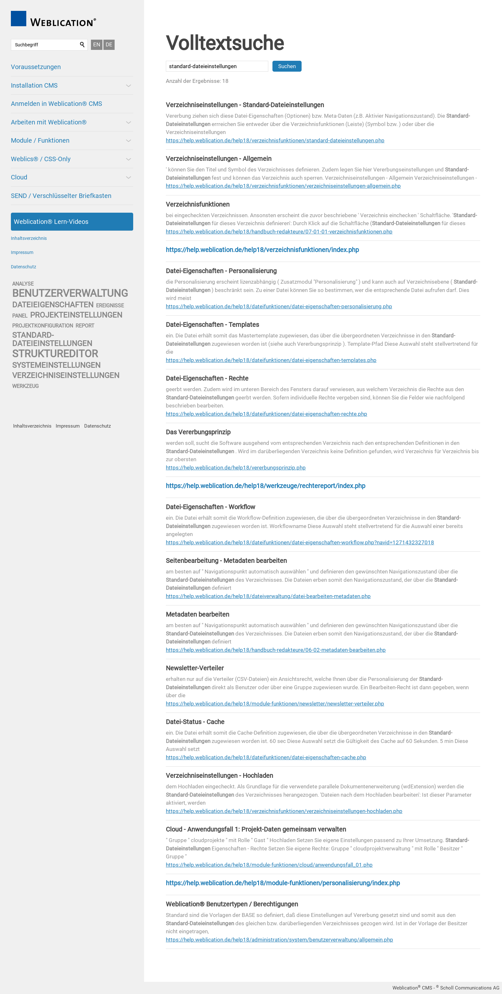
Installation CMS (34, 85)
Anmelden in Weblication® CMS (56, 103)
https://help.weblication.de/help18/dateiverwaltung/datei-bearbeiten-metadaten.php (268, 596)
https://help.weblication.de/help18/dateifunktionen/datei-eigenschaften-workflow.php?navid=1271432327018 (300, 542)
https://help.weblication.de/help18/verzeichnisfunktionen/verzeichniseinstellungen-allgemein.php (283, 186)
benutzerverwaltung (70, 293)
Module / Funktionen (40, 140)
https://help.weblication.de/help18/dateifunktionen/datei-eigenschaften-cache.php (266, 757)
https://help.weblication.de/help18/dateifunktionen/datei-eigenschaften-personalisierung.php (279, 306)
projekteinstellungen (76, 315)
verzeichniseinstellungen (65, 375)
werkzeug (25, 386)
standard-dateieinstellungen (52, 339)
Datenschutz (23, 266)
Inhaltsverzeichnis (29, 238)
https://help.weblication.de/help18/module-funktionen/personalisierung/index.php (283, 883)
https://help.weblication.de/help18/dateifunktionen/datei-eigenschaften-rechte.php (266, 414)
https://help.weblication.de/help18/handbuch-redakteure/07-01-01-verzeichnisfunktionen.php (279, 231)
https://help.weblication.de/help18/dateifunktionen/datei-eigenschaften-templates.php (271, 360)
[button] (128, 85)
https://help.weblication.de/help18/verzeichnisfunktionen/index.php (262, 250)
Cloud (19, 177)
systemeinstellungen (56, 365)
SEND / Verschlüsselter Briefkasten (61, 196)
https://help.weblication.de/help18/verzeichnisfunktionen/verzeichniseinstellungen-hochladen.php (284, 811)
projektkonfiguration (42, 326)
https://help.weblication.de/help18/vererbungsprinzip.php (236, 467)
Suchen (82, 45)
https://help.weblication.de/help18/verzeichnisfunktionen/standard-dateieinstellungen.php (275, 140)
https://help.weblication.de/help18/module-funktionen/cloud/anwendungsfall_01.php (269, 865)
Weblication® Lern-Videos (51, 221)
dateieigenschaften (52, 304)
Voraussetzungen (36, 67)
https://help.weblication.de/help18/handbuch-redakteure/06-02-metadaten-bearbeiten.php (276, 650)
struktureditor (55, 353)
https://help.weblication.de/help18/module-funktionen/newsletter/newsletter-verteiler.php (275, 703)
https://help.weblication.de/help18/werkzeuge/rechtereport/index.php (265, 486)
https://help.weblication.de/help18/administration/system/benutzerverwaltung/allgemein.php (279, 939)
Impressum (22, 252)
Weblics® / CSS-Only (40, 159)
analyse (23, 284)
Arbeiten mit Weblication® (49, 122)
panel (20, 316)
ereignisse (110, 306)
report (85, 326)
